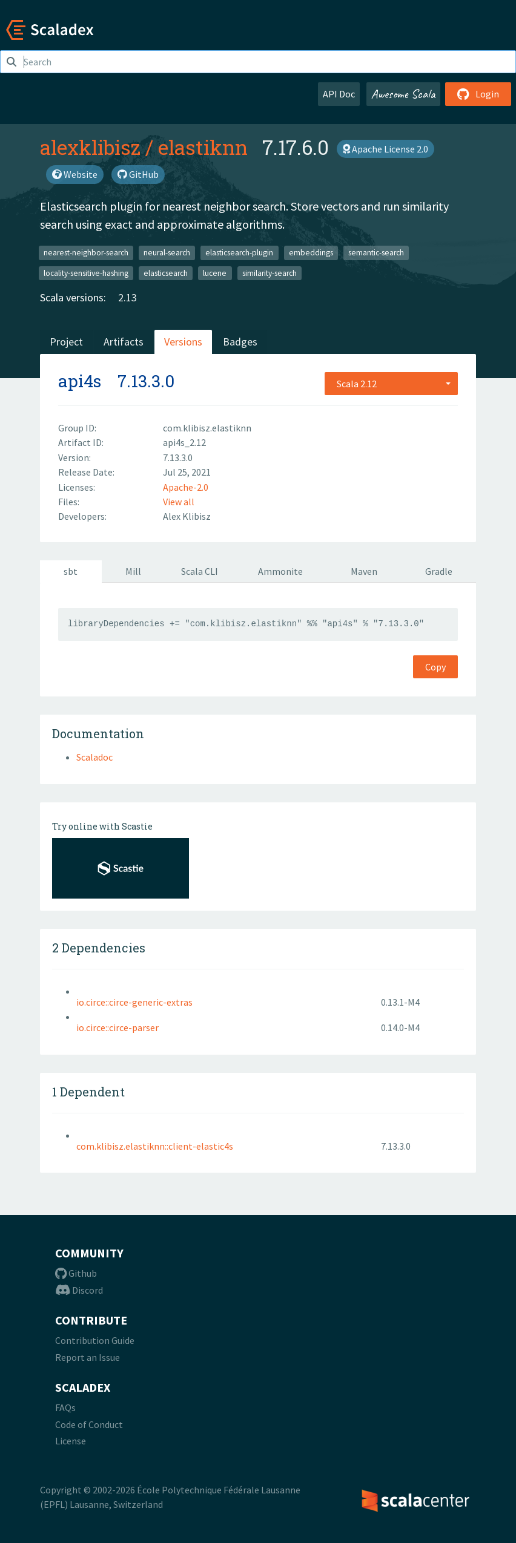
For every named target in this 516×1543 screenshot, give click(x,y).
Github (76, 1273)
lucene (215, 272)
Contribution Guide (94, 1340)
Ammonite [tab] (280, 571)
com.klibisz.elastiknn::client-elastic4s (154, 1146)
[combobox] (391, 383)
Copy (435, 667)
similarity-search (269, 272)
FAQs (65, 1407)
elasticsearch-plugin (239, 252)
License (70, 1441)
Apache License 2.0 (385, 149)
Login (478, 94)
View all (178, 502)
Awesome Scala (403, 94)
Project (66, 342)
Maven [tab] (364, 571)
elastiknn (203, 147)
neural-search (167, 252)
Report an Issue (87, 1357)
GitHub (138, 174)
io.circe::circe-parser (117, 1027)
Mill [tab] (133, 571)
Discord (79, 1290)
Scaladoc (94, 757)
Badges (240, 342)
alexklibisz (90, 147)
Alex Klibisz (187, 516)
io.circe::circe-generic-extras (134, 1002)
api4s (79, 381)
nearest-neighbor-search (86, 252)
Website (75, 174)
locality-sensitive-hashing (86, 272)
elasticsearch (166, 272)
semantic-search (376, 252)
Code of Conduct (89, 1424)
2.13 (127, 297)
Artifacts (124, 342)
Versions (183, 342)
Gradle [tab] (438, 571)
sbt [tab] (71, 571)
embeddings (311, 252)
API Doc (339, 94)
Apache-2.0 (185, 487)
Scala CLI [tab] (199, 571)
